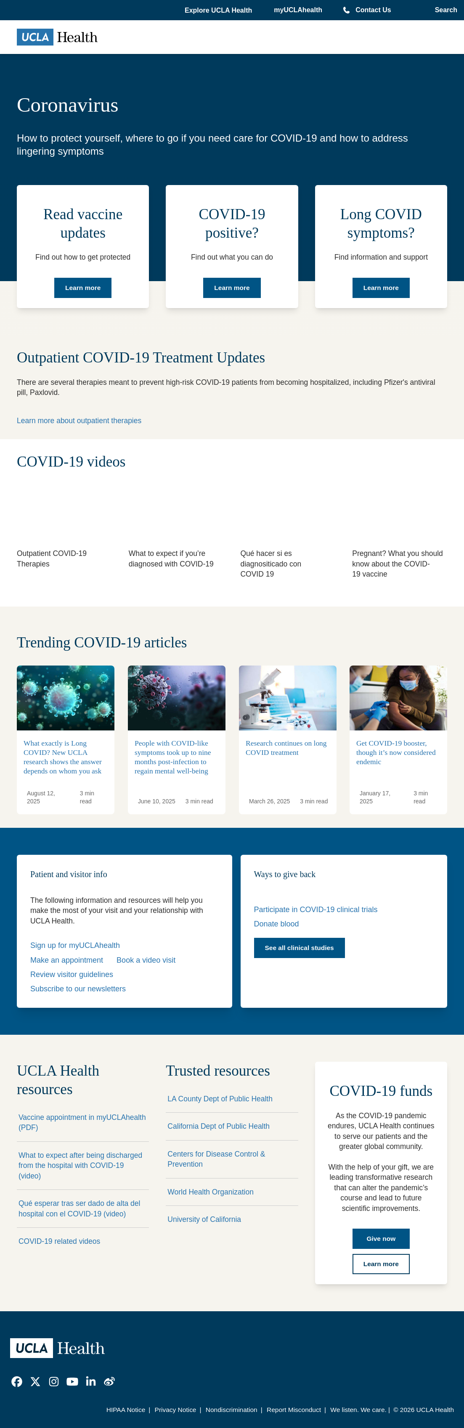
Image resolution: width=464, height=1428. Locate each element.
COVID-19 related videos (59, 1241)
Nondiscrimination (231, 1409)
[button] (219, 10)
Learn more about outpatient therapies (79, 420)
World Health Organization (210, 1192)
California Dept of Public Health (218, 1126)
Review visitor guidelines (71, 974)
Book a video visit (146, 960)
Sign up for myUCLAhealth (75, 945)
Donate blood (276, 924)
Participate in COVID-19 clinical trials (316, 909)
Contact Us (373, 9)
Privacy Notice (175, 1409)
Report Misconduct (294, 1409)
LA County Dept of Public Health (220, 1099)
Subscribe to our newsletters (78, 989)
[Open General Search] (444, 10)
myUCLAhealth (298, 9)
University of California (204, 1219)
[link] (17, 1381)
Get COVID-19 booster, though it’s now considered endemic (396, 752)
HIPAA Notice (126, 1409)
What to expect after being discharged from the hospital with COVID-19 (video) (80, 1165)
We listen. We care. (358, 1409)
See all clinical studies (299, 947)
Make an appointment (66, 960)
